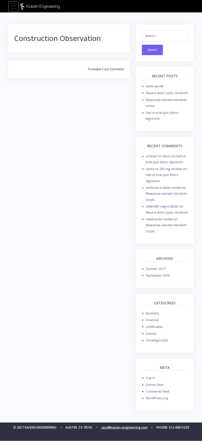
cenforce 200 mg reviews (164, 169)
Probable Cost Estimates (106, 69)
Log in (150, 378)
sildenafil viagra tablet (162, 206)
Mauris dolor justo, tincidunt (167, 93)
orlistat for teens (158, 156)
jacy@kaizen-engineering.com (124, 427)
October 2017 (156, 269)
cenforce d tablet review (163, 188)
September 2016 (158, 276)
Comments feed (157, 391)
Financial (152, 320)
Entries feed (155, 385)
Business (152, 313)
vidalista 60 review (159, 219)
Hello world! (154, 86)
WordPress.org (157, 398)
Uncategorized (156, 340)
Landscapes (154, 327)
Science (151, 334)
